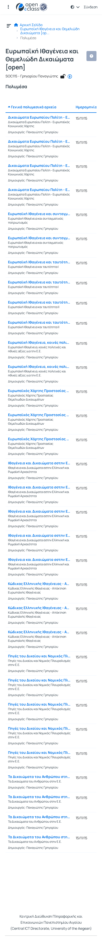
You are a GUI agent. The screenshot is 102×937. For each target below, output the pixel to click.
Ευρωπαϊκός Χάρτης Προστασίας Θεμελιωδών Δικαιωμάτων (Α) (39, 391)
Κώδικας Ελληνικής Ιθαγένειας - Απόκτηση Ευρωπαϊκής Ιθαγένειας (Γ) (39, 632)
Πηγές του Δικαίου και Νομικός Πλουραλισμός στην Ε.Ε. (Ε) (39, 753)
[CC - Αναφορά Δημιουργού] (70, 77)
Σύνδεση (90, 7)
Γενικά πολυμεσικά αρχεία (32, 107)
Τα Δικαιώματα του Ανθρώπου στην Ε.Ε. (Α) (39, 777)
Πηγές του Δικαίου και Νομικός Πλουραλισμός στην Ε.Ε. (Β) (39, 680)
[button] (8, 7)
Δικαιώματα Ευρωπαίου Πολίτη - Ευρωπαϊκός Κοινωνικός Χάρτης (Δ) (39, 190)
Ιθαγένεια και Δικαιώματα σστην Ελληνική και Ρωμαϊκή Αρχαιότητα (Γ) (39, 511)
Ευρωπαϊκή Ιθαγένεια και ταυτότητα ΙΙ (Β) (39, 322)
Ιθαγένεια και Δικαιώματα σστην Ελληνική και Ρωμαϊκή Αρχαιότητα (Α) (39, 463)
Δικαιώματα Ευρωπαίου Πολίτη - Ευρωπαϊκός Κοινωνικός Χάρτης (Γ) (39, 166)
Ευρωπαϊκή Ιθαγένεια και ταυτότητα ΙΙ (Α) (39, 302)
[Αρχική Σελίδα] (31, 7)
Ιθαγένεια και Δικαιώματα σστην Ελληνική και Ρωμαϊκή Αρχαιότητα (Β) (39, 487)
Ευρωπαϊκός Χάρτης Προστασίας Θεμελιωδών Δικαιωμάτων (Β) (39, 415)
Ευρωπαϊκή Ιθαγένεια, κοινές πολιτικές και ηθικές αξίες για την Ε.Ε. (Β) (39, 367)
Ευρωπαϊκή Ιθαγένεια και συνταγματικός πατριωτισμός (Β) (39, 238)
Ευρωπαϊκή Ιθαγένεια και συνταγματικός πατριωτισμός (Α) (39, 214)
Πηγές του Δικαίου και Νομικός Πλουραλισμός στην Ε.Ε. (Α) (39, 656)
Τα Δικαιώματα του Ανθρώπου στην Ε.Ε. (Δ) (39, 837)
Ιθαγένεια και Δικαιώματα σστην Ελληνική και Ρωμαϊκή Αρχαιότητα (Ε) (39, 560)
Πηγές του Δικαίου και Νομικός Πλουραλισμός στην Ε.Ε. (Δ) (39, 728)
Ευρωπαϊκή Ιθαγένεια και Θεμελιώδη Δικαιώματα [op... (49, 31)
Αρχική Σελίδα (28, 25)
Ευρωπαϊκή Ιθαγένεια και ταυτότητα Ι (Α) (39, 262)
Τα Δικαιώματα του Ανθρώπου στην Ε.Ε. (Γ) (39, 817)
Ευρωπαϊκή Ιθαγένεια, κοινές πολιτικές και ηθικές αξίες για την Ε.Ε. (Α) (39, 342)
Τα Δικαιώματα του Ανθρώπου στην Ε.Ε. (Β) (39, 797)
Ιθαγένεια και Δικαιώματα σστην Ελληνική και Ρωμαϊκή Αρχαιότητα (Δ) (39, 535)
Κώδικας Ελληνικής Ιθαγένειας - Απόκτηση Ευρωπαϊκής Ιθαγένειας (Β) (39, 608)
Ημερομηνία (86, 107)
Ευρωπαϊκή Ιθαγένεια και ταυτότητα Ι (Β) (39, 282)
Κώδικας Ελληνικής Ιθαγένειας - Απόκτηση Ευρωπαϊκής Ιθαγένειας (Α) (39, 584)
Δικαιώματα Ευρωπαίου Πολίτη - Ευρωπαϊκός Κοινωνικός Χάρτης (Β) (39, 141)
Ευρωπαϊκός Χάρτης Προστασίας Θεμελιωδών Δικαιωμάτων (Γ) (39, 439)
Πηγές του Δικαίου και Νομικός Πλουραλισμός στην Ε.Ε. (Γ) (39, 704)
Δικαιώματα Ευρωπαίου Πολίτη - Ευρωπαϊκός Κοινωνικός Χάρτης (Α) (39, 117)
